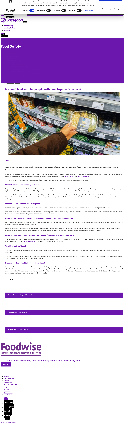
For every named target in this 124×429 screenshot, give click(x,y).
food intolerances (83, 176)
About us (6, 376)
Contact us (7, 391)
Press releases (8, 393)
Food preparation (12, 53)
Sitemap (6, 389)
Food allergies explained (19, 64)
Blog (5, 387)
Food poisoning (11, 58)
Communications (9, 378)
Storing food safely (12, 56)
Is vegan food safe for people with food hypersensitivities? (29, 73)
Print (7, 160)
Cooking (9, 55)
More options (5, 50)
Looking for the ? (11, 384)
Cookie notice (8, 382)
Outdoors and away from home (16, 75)
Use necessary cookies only (110, 14)
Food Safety (11, 46)
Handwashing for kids (13, 79)
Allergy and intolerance (14, 60)
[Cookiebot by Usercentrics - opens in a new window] (10, 15)
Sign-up (5, 364)
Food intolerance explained (20, 66)
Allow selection (110, 9)
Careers (6, 380)
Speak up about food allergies (21, 71)
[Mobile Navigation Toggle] (2, 35)
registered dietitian (30, 241)
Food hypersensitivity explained (21, 62)
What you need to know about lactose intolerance (27, 70)
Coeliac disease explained (20, 68)
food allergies (69, 176)
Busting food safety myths (14, 77)
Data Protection (8, 395)
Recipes (7, 30)
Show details (89, 15)
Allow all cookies (110, 4)
